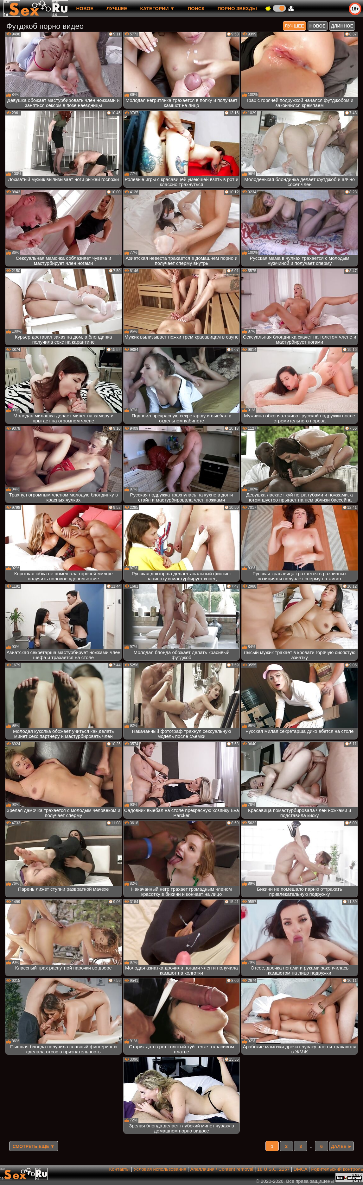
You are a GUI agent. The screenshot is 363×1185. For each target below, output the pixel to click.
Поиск (196, 8)
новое (84, 8)
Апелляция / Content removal (221, 1169)
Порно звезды (237, 8)
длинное (342, 25)
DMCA (300, 1169)
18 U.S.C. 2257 (273, 1169)
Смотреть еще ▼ (34, 1146)
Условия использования (160, 1169)
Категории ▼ (157, 8)
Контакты (119, 1169)
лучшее (116, 8)
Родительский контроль (337, 1169)
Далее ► (341, 1146)
